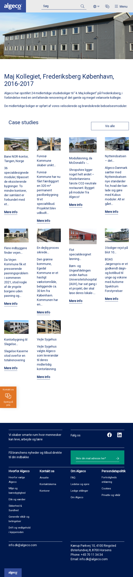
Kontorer (45, 490)
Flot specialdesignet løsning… (80, 254)
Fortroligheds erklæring (109, 479)
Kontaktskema (48, 484)
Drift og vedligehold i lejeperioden (19, 530)
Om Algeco (77, 497)
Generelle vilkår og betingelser (19, 519)
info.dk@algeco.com (23, 545)
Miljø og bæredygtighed (17, 490)
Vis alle (110, 126)
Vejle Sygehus (47, 339)
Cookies (106, 488)
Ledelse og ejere (80, 484)
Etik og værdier (17, 499)
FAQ (73, 477)
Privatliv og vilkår (111, 495)
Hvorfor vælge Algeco (17, 479)
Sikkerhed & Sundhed (15, 508)
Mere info (10, 212)
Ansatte (44, 477)
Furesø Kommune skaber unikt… (46, 160)
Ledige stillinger (79, 490)
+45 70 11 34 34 (92, 554)
